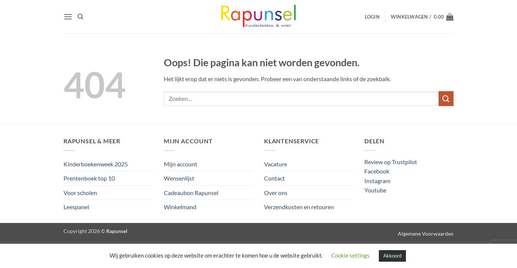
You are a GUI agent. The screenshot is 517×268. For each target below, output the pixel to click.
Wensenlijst (179, 178)
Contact (274, 178)
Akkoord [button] (392, 256)
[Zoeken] (80, 17)
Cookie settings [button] (350, 255)
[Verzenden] (446, 98)
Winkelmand (180, 206)
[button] (68, 16)
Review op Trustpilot (390, 161)
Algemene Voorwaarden (425, 233)
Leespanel (76, 206)
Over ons (275, 192)
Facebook (376, 171)
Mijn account (180, 164)
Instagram (377, 180)
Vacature (275, 164)
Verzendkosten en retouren (299, 206)
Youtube (375, 190)
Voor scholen (80, 192)
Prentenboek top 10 (89, 178)
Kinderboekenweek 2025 (96, 164)
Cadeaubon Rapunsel (191, 192)
